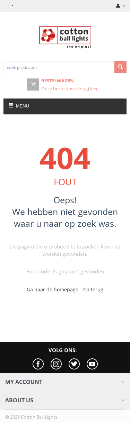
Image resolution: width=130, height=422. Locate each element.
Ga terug (93, 289)
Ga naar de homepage (52, 289)
